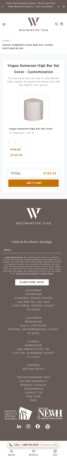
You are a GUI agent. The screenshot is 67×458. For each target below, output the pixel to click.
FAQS (33, 400)
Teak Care (33, 396)
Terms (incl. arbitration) (27, 273)
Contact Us (33, 392)
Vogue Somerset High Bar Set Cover (31, 129)
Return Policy (33, 369)
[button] (2, 6)
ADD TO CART (34, 183)
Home (5, 41)
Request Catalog (34, 385)
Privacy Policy (46, 273)
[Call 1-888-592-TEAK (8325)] (33, 445)
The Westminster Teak (33, 377)
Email (7, 249)
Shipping (33, 365)
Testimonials (33, 388)
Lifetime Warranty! (33, 381)
